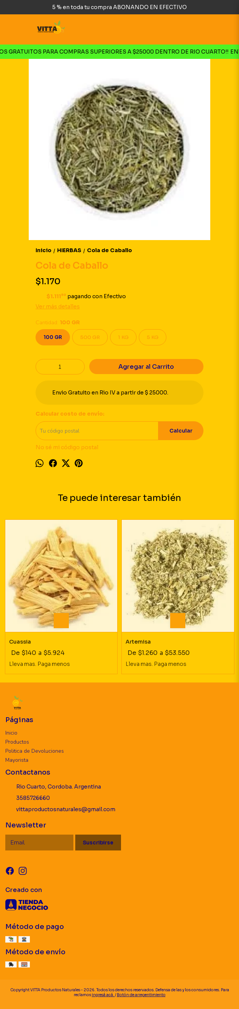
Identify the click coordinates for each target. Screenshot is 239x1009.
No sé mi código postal (67, 447)
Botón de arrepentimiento (141, 994)
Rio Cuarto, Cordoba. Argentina (53, 786)
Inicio (11, 732)
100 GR (52, 337)
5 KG (152, 337)
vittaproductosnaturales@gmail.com (60, 809)
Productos (17, 742)
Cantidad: (58, 322)
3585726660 (27, 798)
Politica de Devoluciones (34, 751)
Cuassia (20, 641)
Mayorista (16, 760)
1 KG (123, 337)
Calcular (180, 431)
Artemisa (138, 641)
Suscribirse (98, 843)
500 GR (90, 337)
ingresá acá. (103, 994)
